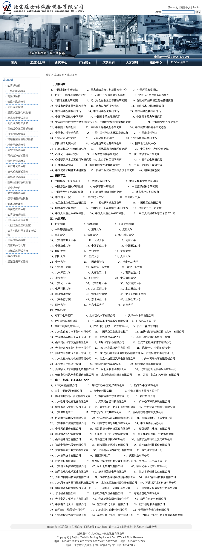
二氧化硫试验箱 (17, 90)
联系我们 (64, 526)
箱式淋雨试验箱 (17, 193)
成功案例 (109, 62)
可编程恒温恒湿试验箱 (20, 139)
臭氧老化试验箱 (17, 177)
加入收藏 (101, 526)
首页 (14, 62)
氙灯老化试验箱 (17, 166)
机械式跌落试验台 (18, 250)
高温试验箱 (14, 96)
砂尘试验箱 (14, 187)
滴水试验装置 (15, 203)
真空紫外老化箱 (17, 245)
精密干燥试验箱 (17, 144)
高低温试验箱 (15, 107)
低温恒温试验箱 (17, 101)
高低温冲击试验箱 (18, 155)
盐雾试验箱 (14, 85)
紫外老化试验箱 (17, 160)
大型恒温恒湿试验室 (19, 225)
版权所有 (82, 533)
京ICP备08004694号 (124, 545)
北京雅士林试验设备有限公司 (108, 533)
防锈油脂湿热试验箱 (19, 182)
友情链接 (126, 526)
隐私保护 (139, 526)
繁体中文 (185, 7)
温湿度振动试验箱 (18, 261)
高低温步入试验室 (18, 220)
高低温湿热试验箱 (18, 123)
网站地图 (89, 526)
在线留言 (52, 526)
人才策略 (132, 62)
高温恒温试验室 (17, 240)
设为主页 (114, 526)
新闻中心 (61, 62)
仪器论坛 (77, 526)
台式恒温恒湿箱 (17, 133)
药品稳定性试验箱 (18, 117)
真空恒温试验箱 (17, 150)
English (197, 7)
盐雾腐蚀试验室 (17, 214)
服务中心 (156, 62)
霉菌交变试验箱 (17, 209)
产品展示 (85, 62)
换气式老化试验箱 (18, 171)
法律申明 (151, 526)
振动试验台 (14, 256)
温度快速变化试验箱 (19, 112)
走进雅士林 (37, 62)
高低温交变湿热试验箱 (20, 128)
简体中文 (173, 7)
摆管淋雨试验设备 (18, 198)
